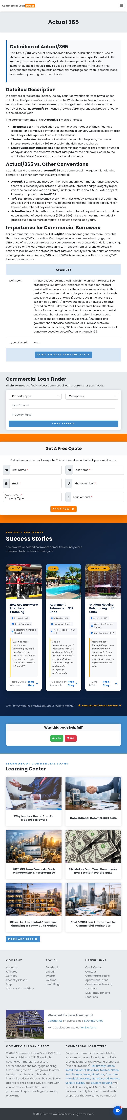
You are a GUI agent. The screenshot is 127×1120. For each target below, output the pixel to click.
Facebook (52, 967)
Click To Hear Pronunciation (63, 354)
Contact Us (55, 1021)
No (71, 738)
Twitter (50, 976)
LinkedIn (51, 972)
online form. (89, 1027)
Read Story (32, 683)
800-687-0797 (93, 1021)
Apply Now (63, 508)
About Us (12, 967)
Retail (69, 1070)
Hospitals (93, 1070)
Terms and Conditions (20, 988)
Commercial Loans (97, 976)
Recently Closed (16, 980)
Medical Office (109, 1070)
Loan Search (63, 423)
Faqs (9, 984)
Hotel (86, 1074)
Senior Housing (74, 1083)
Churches (112, 1074)
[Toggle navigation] (121, 5)
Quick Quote (93, 967)
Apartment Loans (96, 980)
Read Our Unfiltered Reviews (99, 705)
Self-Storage (73, 1074)
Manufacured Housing (105, 1078)
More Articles (23, 939)
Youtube (51, 980)
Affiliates (11, 972)
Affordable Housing (77, 1078)
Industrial (80, 1070)
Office (111, 1066)
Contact (11, 976)
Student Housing (101, 1083)
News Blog (52, 984)
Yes (56, 738)
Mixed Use (97, 1074)
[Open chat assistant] (117, 1110)
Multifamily (99, 1066)
